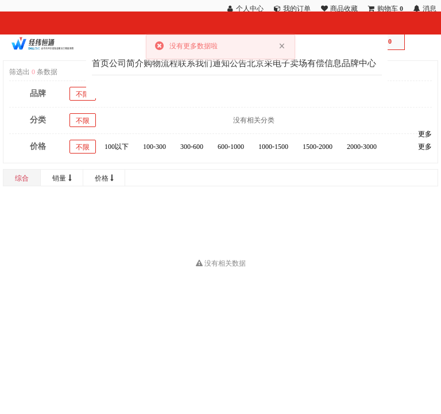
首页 (100, 63)
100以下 (117, 147)
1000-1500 (273, 147)
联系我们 (195, 63)
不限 (83, 94)
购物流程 (161, 63)
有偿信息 (324, 63)
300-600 (191, 147)
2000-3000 (362, 147)
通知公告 (229, 63)
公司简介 (126, 63)
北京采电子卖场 (277, 63)
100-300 (154, 147)
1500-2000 (317, 147)
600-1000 (231, 147)
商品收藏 (344, 9)
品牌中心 (359, 63)
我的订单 (297, 9)
